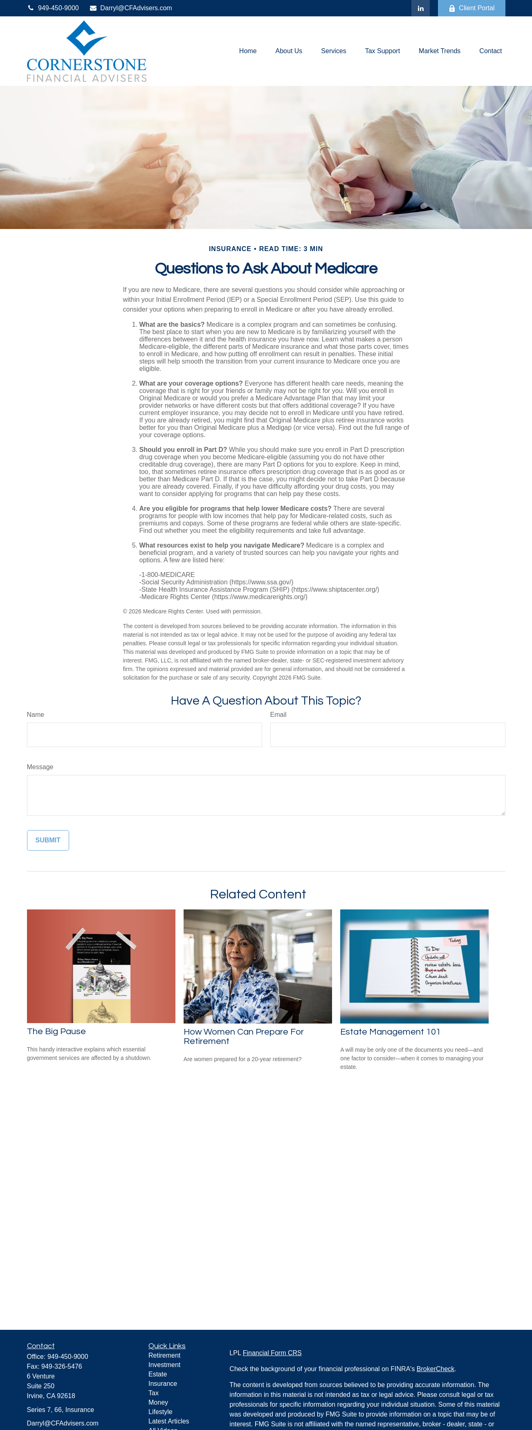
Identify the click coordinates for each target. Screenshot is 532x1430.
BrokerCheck (435, 1368)
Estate (157, 1374)
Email (278, 714)
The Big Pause (56, 1031)
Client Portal (471, 8)
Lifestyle (160, 1411)
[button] (248, 51)
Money (158, 1402)
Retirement (164, 1355)
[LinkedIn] (420, 8)
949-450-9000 (53, 7)
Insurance (162, 1383)
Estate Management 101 (390, 1032)
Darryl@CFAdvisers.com (130, 7)
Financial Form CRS (272, 1352)
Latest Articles (168, 1421)
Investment (164, 1364)
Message (40, 766)
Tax (153, 1393)
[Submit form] (48, 840)
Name (36, 714)
